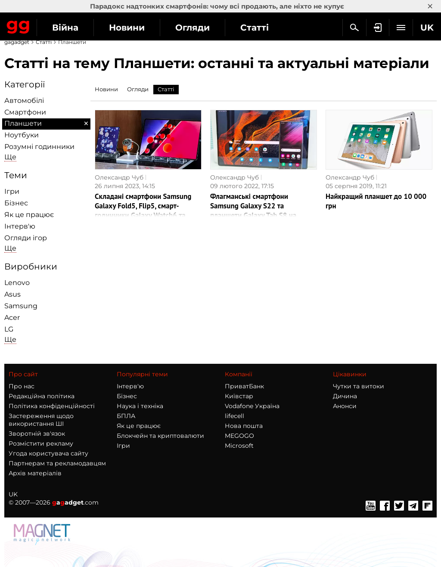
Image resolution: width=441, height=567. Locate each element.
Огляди (192, 27)
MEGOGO (239, 436)
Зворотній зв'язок (37, 433)
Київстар (239, 396)
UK (13, 494)
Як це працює (29, 215)
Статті (254, 27)
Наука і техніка (140, 406)
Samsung (20, 306)
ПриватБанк (244, 386)
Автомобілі (24, 100)
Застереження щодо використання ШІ (41, 420)
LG (8, 329)
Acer (12, 317)
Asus (12, 294)
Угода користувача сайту (48, 453)
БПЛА (126, 416)
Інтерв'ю (19, 226)
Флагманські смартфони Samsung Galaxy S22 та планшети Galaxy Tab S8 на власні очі (253, 210)
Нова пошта (244, 426)
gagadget (16, 42)
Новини (127, 27)
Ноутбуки (21, 135)
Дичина (345, 396)
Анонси (345, 406)
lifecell (234, 416)
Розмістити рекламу (41, 443)
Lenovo (17, 283)
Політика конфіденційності (52, 406)
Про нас (21, 386)
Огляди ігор (25, 238)
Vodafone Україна (252, 406)
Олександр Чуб (119, 177)
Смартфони (25, 112)
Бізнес (16, 203)
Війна (65, 27)
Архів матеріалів (35, 473)
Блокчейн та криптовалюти (160, 436)
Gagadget (18, 25)
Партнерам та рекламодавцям (57, 463)
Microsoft (239, 445)
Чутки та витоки (358, 386)
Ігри (11, 191)
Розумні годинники (39, 147)
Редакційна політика (42, 396)
